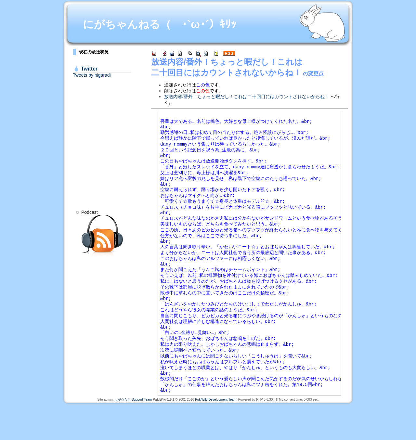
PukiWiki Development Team (215, 435)
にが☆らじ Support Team (133, 435)
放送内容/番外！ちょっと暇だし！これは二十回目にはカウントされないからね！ (246, 96)
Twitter (89, 68)
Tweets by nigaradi (92, 75)
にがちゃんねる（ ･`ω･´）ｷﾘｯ (159, 24)
